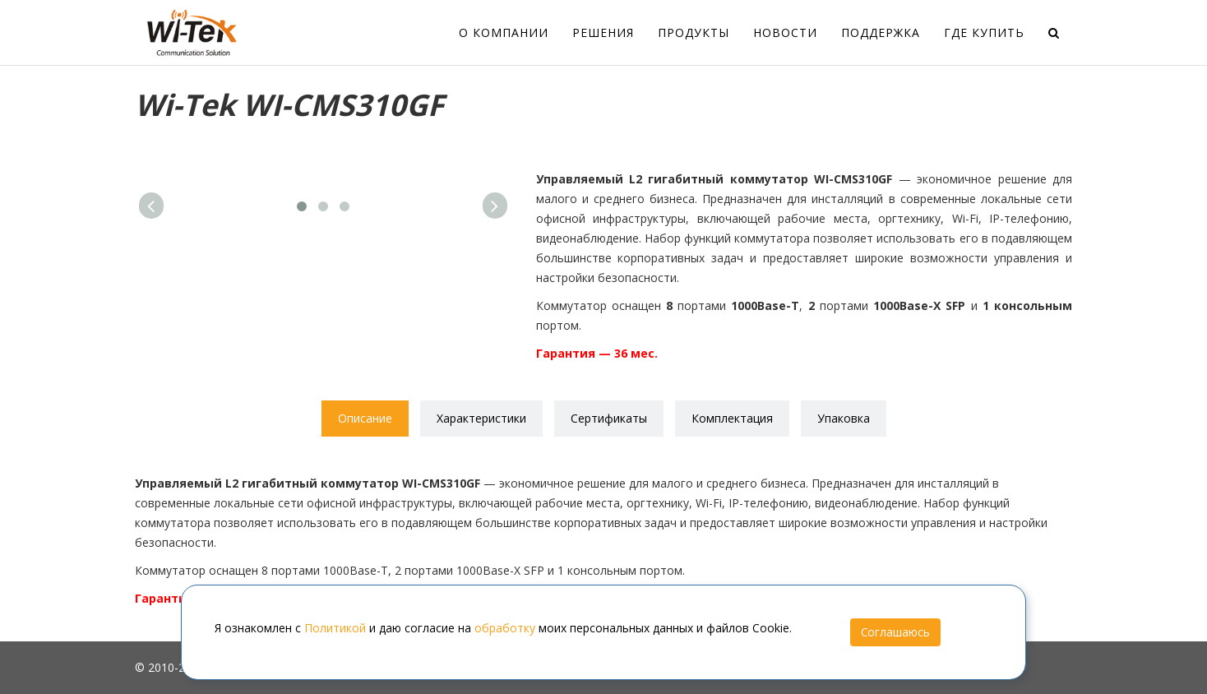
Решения (603, 32)
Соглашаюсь (895, 632)
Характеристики (481, 418)
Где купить (984, 32)
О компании (503, 32)
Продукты (693, 32)
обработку (504, 628)
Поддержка (880, 32)
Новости (785, 32)
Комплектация (732, 418)
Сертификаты (609, 418)
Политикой (335, 628)
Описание (365, 418)
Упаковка (843, 418)
